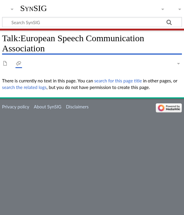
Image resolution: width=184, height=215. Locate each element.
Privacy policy (15, 106)
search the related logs (24, 87)
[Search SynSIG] (92, 22)
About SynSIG (47, 106)
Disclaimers (77, 106)
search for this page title (118, 80)
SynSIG (33, 8)
